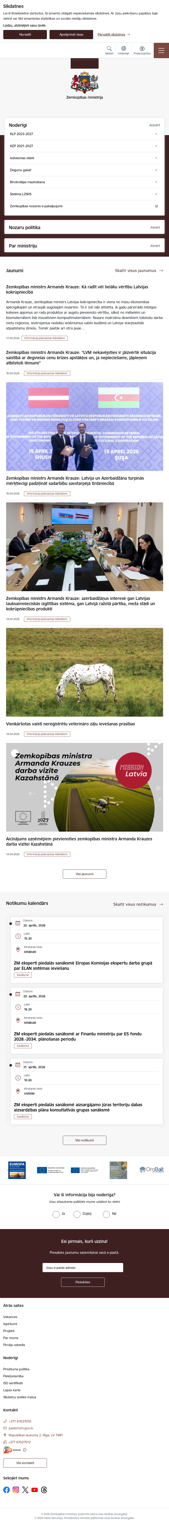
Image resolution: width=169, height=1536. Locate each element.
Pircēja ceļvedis (14, 1345)
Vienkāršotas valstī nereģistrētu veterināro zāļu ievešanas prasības (70, 723)
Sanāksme (23, 975)
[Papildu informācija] (24, 1450)
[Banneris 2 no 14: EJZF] (50, 1170)
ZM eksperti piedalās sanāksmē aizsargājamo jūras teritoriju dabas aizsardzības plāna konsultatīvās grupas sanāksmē (78, 1107)
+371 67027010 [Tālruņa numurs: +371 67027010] (20, 1421)
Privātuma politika (16, 1369)
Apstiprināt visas (71, 34)
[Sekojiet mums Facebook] (6, 1490)
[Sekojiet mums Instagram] (16, 1490)
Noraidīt (25, 34)
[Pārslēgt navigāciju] (161, 50)
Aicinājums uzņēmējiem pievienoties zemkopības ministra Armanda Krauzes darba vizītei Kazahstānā (79, 841)
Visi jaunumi (84, 874)
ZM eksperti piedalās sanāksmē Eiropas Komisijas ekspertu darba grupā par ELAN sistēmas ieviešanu (83, 965)
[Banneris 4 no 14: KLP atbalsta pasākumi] (118, 1170)
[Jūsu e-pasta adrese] (83, 1267)
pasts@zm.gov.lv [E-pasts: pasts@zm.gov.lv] (21, 1428)
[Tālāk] (160, 1170)
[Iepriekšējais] (8, 1170)
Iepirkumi (10, 1324)
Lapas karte (11, 1390)
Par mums (10, 1338)
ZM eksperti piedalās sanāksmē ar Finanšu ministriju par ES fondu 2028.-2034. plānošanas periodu (78, 1036)
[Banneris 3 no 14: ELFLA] (84, 1170)
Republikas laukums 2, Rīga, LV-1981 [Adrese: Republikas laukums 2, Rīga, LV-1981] (36, 1435)
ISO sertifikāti (13, 1383)
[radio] (59, 1213)
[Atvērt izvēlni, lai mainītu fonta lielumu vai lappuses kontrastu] (142, 51)
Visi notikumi (84, 1140)
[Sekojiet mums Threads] (44, 1490)
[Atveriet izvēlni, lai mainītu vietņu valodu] (123, 51)
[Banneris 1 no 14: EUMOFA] (17, 1170)
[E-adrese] (12, 1450)
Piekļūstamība (13, 1376)
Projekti (8, 1331)
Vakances (10, 1317)
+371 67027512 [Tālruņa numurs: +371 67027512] (19, 1442)
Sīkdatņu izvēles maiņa (19, 1397)
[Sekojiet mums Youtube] (34, 1489)
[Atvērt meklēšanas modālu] (109, 51)
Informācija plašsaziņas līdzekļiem (44, 338)
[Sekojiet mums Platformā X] (25, 1490)
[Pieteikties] (83, 1282)
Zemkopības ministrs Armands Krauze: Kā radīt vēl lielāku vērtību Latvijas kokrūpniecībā (77, 289)
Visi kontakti (25, 1463)
